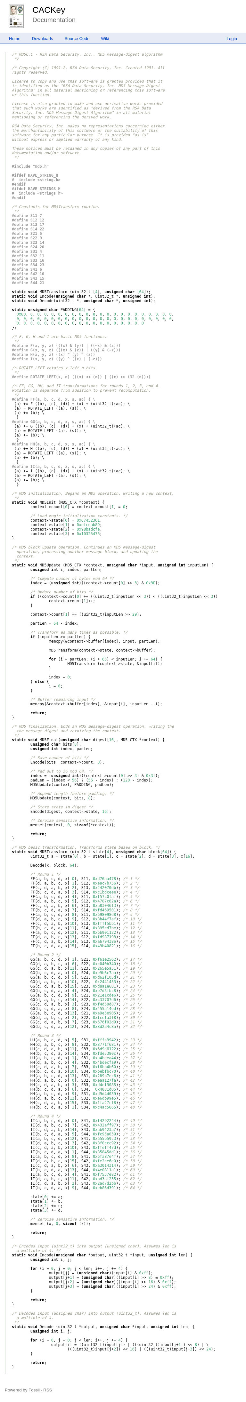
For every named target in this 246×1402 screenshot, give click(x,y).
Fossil (34, 1390)
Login (231, 38)
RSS (47, 1390)
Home (14, 38)
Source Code (77, 38)
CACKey (48, 10)
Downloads (42, 38)
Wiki (105, 38)
